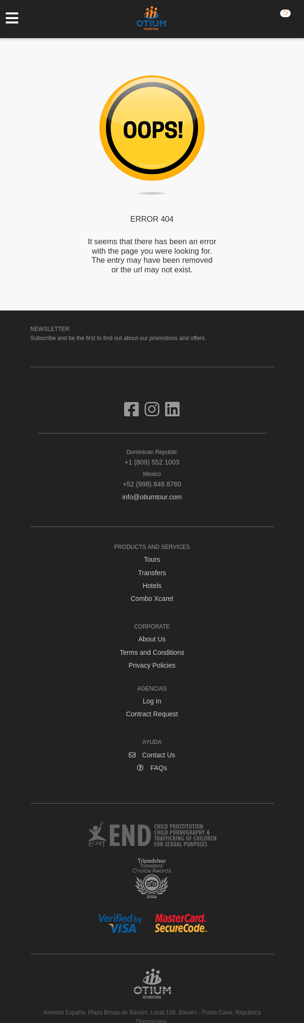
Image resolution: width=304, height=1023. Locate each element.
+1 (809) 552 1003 (152, 457)
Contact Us (152, 755)
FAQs (152, 768)
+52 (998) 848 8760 (152, 479)
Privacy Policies (151, 665)
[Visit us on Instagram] (155, 413)
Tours (152, 559)
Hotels (152, 585)
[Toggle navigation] (16, 18)
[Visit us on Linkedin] (172, 413)
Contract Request (152, 714)
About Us (152, 639)
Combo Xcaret (152, 598)
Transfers (152, 573)
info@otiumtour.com (152, 497)
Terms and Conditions (152, 652)
